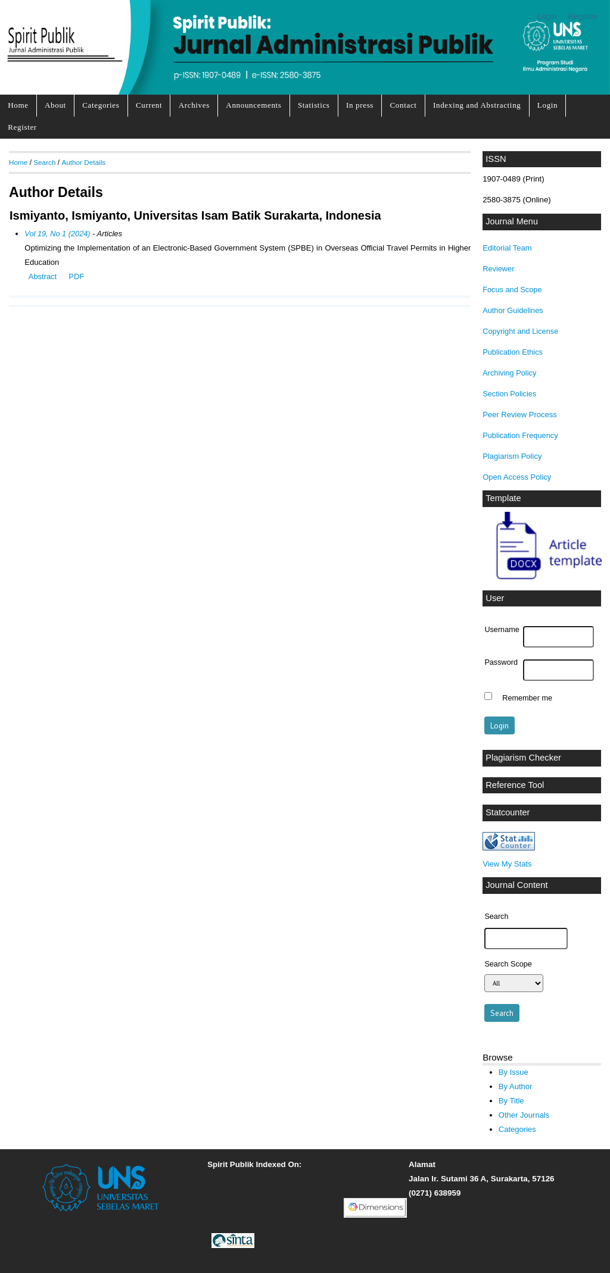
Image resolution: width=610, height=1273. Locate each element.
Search (44, 162)
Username (501, 629)
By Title (511, 1100)
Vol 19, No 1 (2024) (57, 233)
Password (501, 662)
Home (18, 105)
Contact (403, 105)
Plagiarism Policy (512, 456)
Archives (194, 105)
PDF (76, 276)
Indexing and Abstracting (477, 105)
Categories (100, 105)
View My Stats (507, 863)
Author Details (83, 162)
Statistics (314, 105)
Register (583, 16)
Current (149, 105)
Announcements (253, 105)
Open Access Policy (517, 477)
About (55, 105)
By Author (516, 1086)
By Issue (513, 1072)
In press (360, 105)
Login (547, 16)
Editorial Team (507, 247)
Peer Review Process (520, 414)
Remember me (527, 697)
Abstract (43, 276)
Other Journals (524, 1115)
